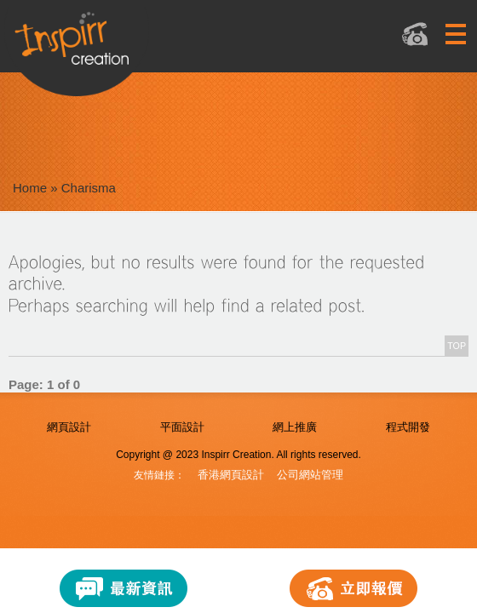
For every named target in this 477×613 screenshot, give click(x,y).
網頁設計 (69, 427)
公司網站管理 (310, 474)
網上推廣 (295, 427)
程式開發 (408, 427)
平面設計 (182, 427)
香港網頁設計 (231, 474)
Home (30, 187)
